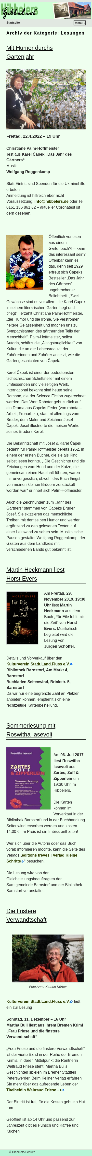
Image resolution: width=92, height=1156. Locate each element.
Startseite (13, 22)
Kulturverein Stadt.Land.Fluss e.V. (38, 664)
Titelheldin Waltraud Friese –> (34, 1090)
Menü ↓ (80, 23)
